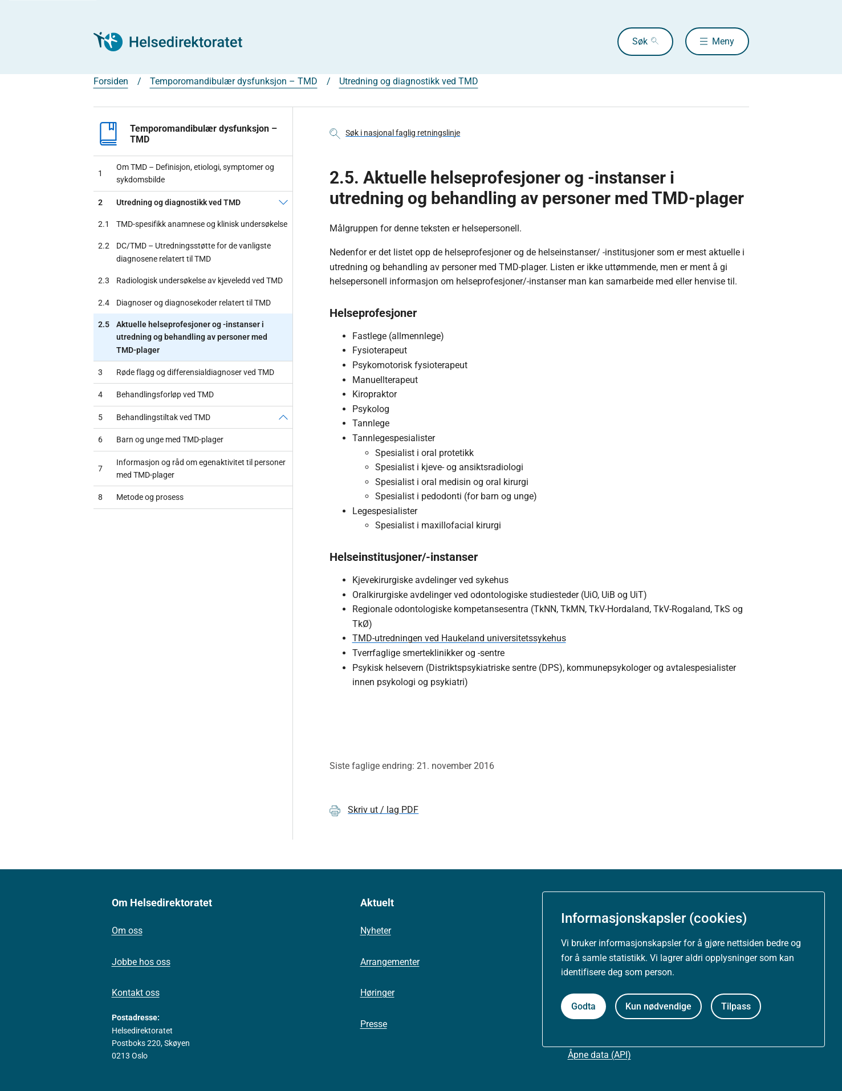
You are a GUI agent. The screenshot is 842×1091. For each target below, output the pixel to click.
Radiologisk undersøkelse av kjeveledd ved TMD (190, 280)
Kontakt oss (136, 992)
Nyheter (375, 930)
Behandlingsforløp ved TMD (156, 394)
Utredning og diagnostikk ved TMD (408, 81)
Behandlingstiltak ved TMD (154, 417)
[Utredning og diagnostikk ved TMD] (283, 202)
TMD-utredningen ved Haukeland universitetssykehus (459, 638)
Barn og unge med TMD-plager (160, 439)
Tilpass (736, 1006)
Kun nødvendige (658, 1006)
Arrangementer (390, 961)
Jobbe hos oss (141, 961)
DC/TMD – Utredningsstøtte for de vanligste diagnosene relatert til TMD (184, 252)
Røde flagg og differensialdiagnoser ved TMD (186, 372)
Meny (723, 41)
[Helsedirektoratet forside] (175, 41)
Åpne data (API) (599, 1054)
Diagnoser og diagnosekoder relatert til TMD (184, 302)
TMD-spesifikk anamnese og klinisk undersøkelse (192, 224)
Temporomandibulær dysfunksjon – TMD (234, 81)
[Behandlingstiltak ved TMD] (283, 417)
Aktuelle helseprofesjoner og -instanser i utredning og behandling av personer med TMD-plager (182, 337)
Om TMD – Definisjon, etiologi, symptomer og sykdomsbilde (186, 173)
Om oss (127, 930)
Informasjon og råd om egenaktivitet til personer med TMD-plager (192, 468)
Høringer (377, 992)
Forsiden (110, 81)
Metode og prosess (141, 497)
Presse (373, 1024)
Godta (583, 1006)
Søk (638, 41)
